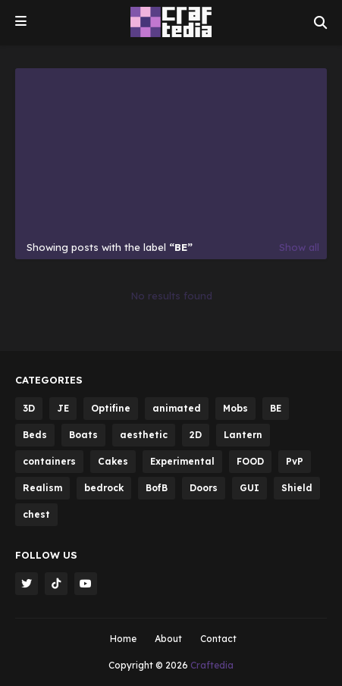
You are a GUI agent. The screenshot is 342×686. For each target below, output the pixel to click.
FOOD (250, 461)
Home (123, 638)
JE (63, 408)
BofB (157, 487)
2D (196, 434)
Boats (83, 434)
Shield (296, 487)
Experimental (182, 461)
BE (275, 408)
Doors (204, 487)
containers (49, 461)
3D (29, 408)
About (168, 638)
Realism (42, 487)
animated (176, 408)
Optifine (110, 408)
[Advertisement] (171, 157)
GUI (249, 487)
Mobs (235, 408)
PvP (294, 461)
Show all (299, 247)
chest (36, 514)
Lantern (243, 434)
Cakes (113, 461)
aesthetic (144, 434)
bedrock (104, 487)
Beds (35, 434)
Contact (218, 638)
